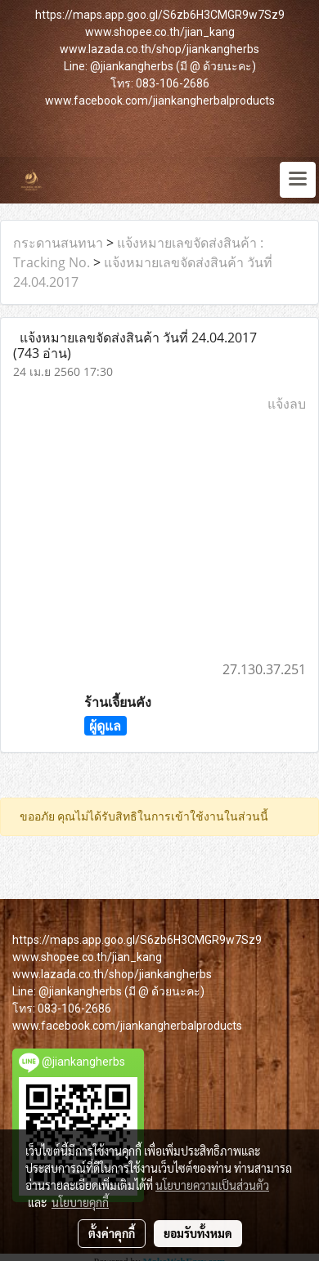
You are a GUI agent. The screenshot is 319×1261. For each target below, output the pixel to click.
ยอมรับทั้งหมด (198, 1233)
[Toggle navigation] (298, 180)
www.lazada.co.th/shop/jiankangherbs (159, 49)
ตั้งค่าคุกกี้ (111, 1233)
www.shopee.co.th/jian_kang (160, 31)
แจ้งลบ (286, 404)
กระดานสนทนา (58, 243)
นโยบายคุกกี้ (80, 1202)
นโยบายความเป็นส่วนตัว (212, 1185)
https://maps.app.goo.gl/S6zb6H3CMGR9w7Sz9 (160, 14)
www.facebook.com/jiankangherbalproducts (160, 100)
